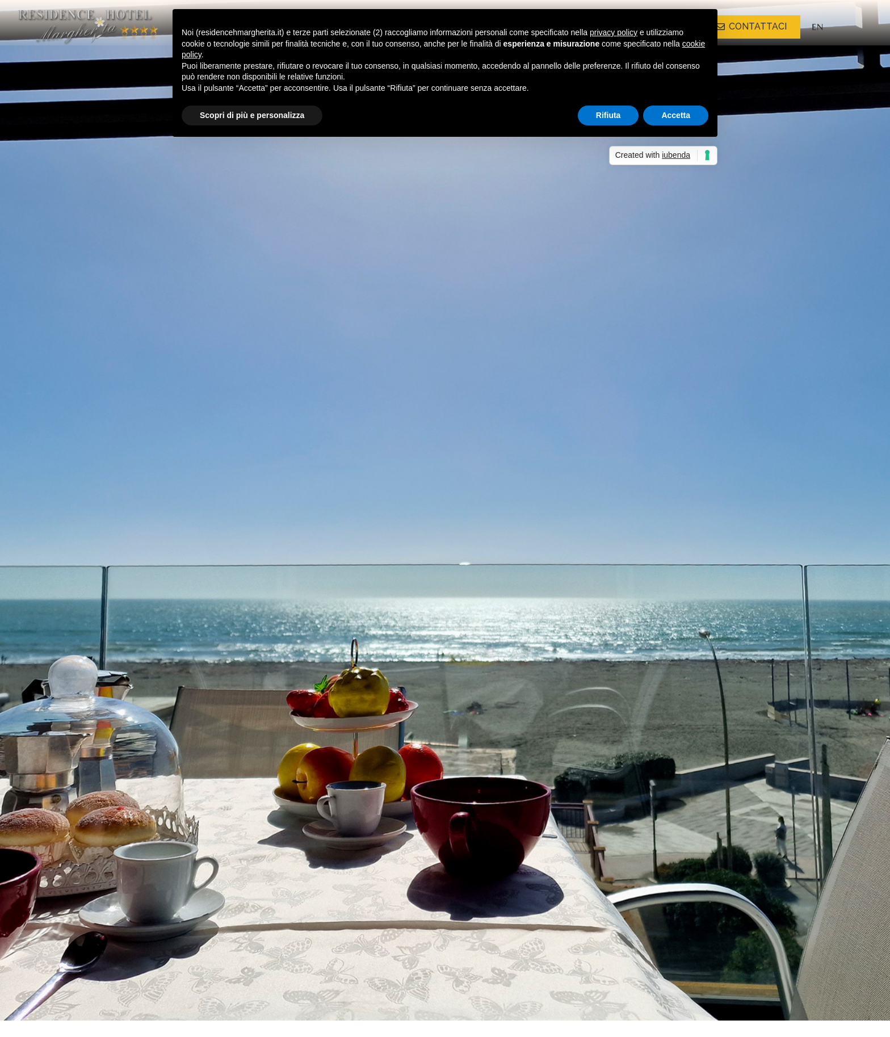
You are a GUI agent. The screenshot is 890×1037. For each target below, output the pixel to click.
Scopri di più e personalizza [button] (252, 115)
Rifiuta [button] (608, 115)
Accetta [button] (675, 115)
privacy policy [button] (613, 32)
